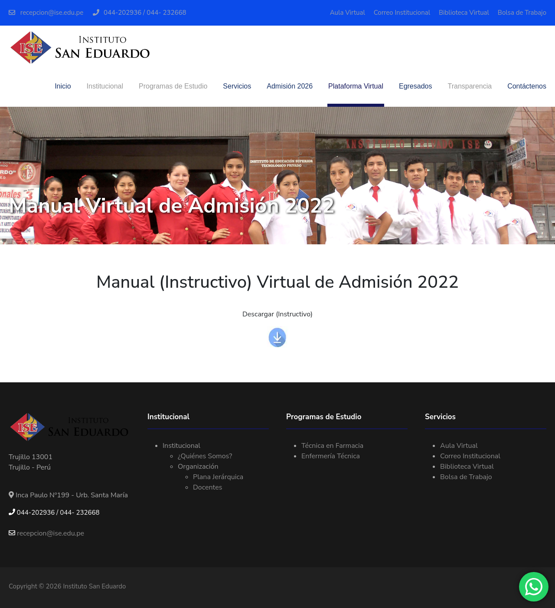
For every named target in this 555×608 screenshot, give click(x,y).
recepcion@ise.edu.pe (46, 12)
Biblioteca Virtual (464, 12)
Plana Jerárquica (218, 477)
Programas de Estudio (173, 86)
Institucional (105, 86)
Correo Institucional (402, 12)
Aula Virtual (347, 12)
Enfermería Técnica (330, 456)
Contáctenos (526, 86)
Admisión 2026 (290, 86)
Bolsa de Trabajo (522, 12)
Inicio (63, 86)
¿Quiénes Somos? (205, 456)
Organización (198, 466)
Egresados (415, 86)
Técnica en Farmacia (332, 445)
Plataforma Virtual (355, 86)
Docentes (207, 487)
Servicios (237, 86)
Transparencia (469, 86)
